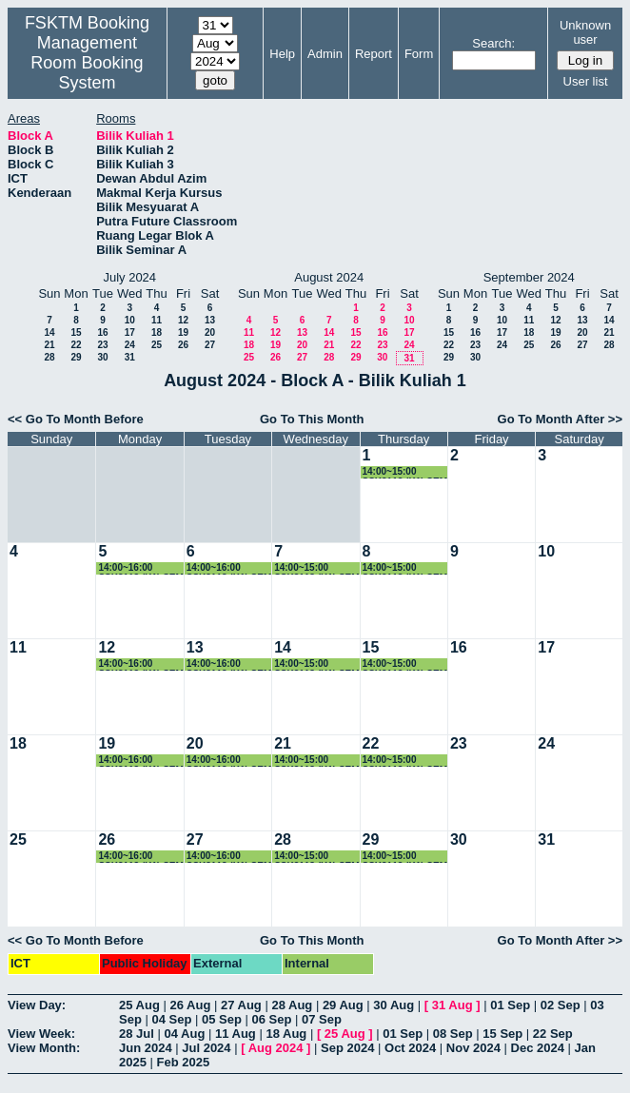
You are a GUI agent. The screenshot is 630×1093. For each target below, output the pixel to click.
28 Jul (136, 1033)
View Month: (44, 1048)
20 (210, 332)
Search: (493, 43)
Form (418, 54)
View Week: (41, 1033)
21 (49, 345)
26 (183, 345)
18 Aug (286, 1033)
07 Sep (322, 1019)
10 (130, 320)
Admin (325, 54)
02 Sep (561, 1005)
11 (156, 320)
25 (156, 345)
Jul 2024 (206, 1048)
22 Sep (553, 1033)
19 (183, 332)
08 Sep (453, 1033)
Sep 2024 (347, 1048)
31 (130, 357)
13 (210, 320)
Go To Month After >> (560, 419)
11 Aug (235, 1033)
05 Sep (222, 1019)
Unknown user (585, 32)
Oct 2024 (410, 1048)
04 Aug (184, 1033)
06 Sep (272, 1019)
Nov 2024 (473, 1048)
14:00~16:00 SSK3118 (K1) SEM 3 (140, 568)
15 (75, 332)
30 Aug (393, 1005)
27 (210, 345)
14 (49, 332)
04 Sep (171, 1019)
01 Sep (510, 1005)
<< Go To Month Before (76, 419)
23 (102, 345)
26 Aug (189, 1005)
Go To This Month (312, 419)
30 (102, 357)
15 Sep (502, 1033)
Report (373, 54)
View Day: (37, 1005)
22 (75, 345)
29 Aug (343, 1005)
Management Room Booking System (86, 62)
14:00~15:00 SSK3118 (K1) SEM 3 (405, 472)
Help (282, 54)
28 (49, 357)
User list (585, 81)
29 (75, 357)
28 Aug (291, 1005)
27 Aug (241, 1005)
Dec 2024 (537, 1048)
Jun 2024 (145, 1048)
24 (130, 345)
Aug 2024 (276, 1048)
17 (130, 332)
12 (183, 320)
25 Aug (139, 1005)
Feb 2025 (183, 1062)
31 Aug (452, 1005)
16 (102, 332)
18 (156, 332)
